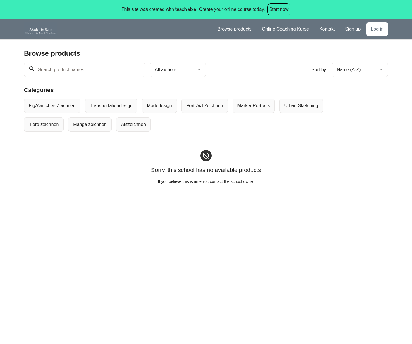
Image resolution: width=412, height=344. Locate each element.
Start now (279, 9)
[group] (182, 115)
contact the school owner (232, 181)
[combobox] (178, 70)
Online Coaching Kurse (285, 29)
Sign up (352, 29)
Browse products (234, 29)
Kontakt (327, 29)
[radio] (52, 106)
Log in (377, 29)
